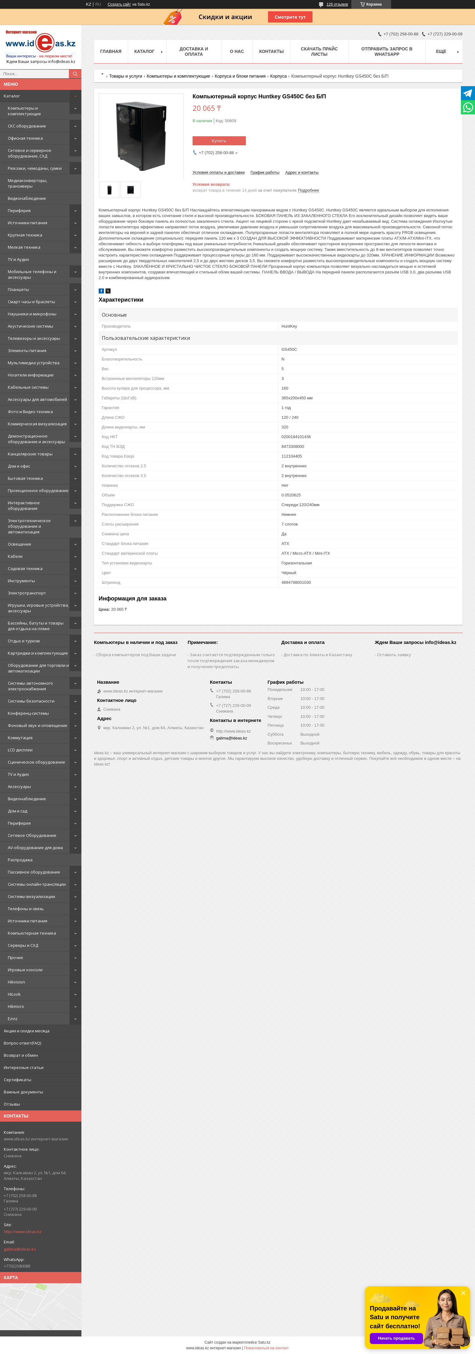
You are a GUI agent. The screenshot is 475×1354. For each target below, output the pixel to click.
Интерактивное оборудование (24, 505)
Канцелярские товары (30, 454)
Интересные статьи (24, 1067)
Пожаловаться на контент (266, 1348)
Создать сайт (119, 4)
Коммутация (20, 737)
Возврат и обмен (21, 1055)
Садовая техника (25, 568)
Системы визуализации (31, 896)
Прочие (15, 957)
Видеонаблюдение (27, 198)
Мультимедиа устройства (33, 363)
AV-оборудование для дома (35, 847)
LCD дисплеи (20, 750)
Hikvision (16, 982)
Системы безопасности (31, 701)
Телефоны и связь (26, 908)
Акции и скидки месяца (26, 1031)
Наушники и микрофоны (32, 314)
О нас (237, 51)
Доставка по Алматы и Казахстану (317, 654)
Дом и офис (19, 466)
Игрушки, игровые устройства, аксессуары (38, 608)
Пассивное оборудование (34, 872)
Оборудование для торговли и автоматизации (38, 668)
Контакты (271, 51)
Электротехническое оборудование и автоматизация (29, 526)
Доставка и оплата (193, 51)
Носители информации (31, 375)
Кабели (15, 556)
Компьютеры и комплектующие (24, 111)
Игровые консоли (25, 970)
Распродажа (20, 860)
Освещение (19, 544)
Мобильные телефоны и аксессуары (32, 274)
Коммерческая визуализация (37, 424)
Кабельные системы (28, 387)
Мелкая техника (24, 247)
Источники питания (27, 223)
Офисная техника (25, 138)
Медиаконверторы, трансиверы (27, 183)
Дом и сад (17, 811)
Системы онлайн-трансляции (37, 884)
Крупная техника (25, 235)
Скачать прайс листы (319, 51)
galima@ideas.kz (20, 1249)
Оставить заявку (394, 654)
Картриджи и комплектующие (38, 653)
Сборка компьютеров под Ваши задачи (136, 654)
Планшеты (18, 289)
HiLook (14, 994)
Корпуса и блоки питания (240, 76)
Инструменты (21, 581)
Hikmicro (16, 1006)
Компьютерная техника (32, 933)
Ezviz (13, 1018)
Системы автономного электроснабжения (30, 686)
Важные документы (23, 1092)
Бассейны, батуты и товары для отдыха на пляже (36, 625)
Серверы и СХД (23, 945)
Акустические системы (30, 326)
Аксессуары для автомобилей (37, 399)
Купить (219, 140)
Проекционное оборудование (38, 490)
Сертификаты (17, 1079)
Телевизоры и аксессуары (34, 338)
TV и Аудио (18, 259)
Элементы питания (27, 350)
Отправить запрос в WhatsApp (386, 51)
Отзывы (12, 1104)
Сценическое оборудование (36, 762)
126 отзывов (337, 4)
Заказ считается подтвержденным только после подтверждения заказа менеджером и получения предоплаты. (231, 660)
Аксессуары (19, 786)
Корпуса (278, 76)
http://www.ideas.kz (23, 1231)
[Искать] (75, 74)
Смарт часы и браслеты (31, 301)
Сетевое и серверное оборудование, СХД (29, 153)
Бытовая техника (25, 478)
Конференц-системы (28, 713)
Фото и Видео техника (30, 411)
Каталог (12, 96)
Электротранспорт (27, 593)
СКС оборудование (27, 126)
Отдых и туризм (24, 641)
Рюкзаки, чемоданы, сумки (35, 168)
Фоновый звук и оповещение (37, 725)
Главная (110, 51)
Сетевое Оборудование (32, 835)
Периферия (19, 210)
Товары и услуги (125, 76)
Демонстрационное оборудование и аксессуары (36, 438)
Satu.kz (264, 1342)
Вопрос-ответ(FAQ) (22, 1043)
